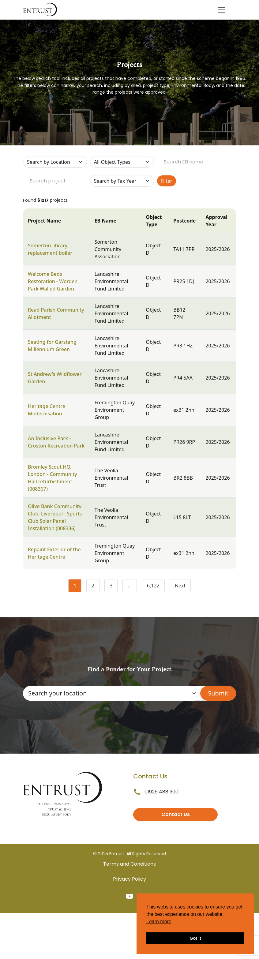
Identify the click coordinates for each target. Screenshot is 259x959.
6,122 (156, 587)
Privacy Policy (129, 878)
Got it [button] (195, 938)
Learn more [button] (158, 921)
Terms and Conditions (129, 863)
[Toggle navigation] (221, 10)
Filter (166, 181)
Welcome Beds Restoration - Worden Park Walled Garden (52, 281)
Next (180, 585)
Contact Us (175, 814)
